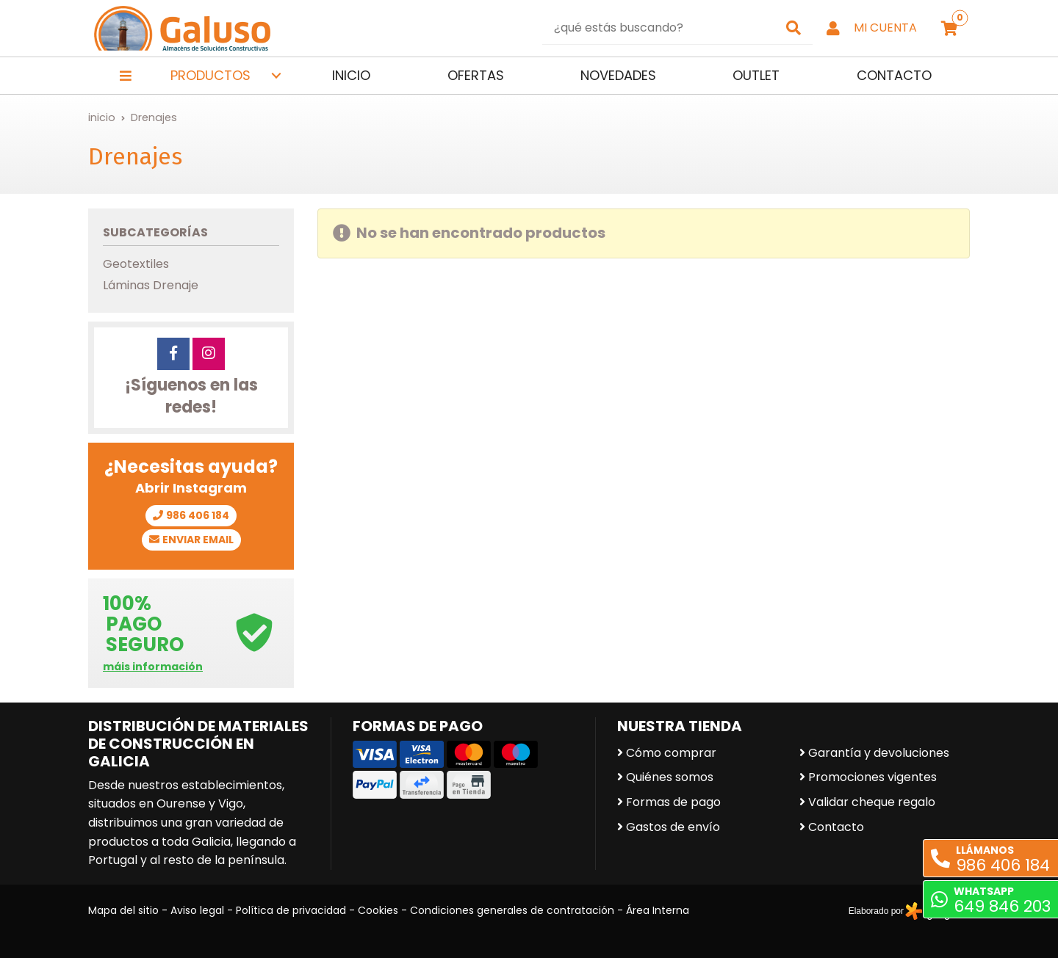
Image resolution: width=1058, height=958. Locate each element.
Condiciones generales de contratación (512, 910)
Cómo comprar (671, 752)
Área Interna (657, 910)
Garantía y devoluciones (878, 752)
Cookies (378, 910)
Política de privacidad (291, 910)
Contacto (836, 827)
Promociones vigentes (872, 777)
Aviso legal (197, 910)
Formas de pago (673, 802)
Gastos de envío (673, 827)
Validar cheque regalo (871, 802)
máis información (153, 667)
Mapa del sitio (123, 910)
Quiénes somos (669, 777)
